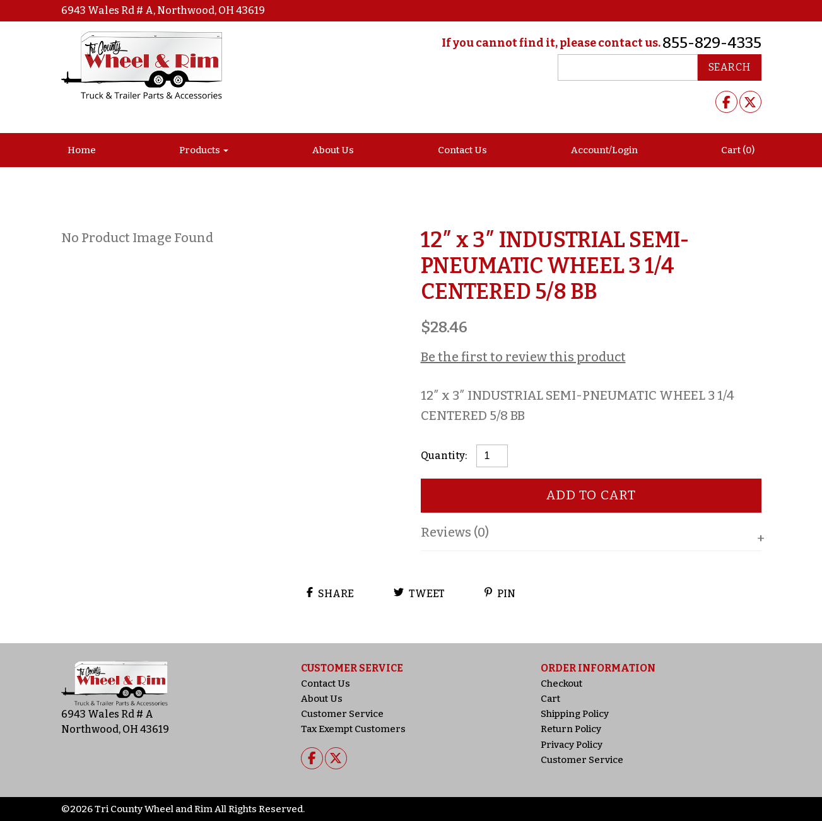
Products (199, 150)
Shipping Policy (575, 713)
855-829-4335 (711, 43)
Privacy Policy (571, 744)
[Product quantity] (492, 456)
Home (82, 150)
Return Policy (571, 729)
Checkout (561, 683)
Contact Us (462, 150)
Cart (550, 698)
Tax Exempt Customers (353, 729)
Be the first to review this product (523, 356)
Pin (499, 593)
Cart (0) (737, 150)
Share (330, 593)
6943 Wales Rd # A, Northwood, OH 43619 (163, 10)
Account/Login (604, 150)
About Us (333, 150)
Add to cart (591, 495)
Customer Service (342, 713)
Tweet (419, 593)
